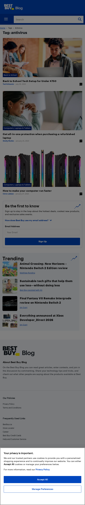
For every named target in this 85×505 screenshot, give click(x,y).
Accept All (42, 479)
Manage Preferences (42, 489)
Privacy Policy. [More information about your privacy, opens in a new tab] (43, 469)
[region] (42, 476)
